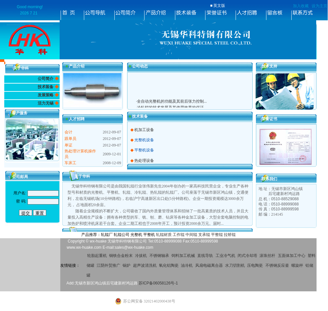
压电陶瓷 (255, 265)
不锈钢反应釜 (277, 265)
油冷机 (187, 265)
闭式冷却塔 (247, 255)
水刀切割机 (235, 265)
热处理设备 (144, 160)
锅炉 (126, 265)
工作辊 (178, 234)
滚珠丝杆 (267, 255)
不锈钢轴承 (159, 255)
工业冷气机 (225, 255)
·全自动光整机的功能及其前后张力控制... (171, 103)
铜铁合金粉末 (121, 255)
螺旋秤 (297, 265)
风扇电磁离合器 (209, 265)
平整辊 (217, 234)
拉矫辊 (230, 234)
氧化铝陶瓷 (169, 265)
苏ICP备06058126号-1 (158, 283)
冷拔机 (141, 255)
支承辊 (204, 234)
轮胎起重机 (97, 255)
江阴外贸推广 (108, 265)
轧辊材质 (164, 234)
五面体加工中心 (291, 255)
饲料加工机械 (183, 255)
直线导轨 (205, 255)
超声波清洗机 (145, 265)
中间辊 (191, 234)
